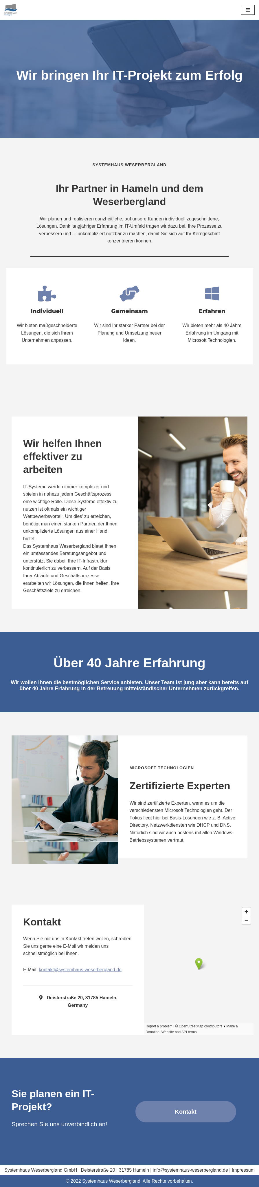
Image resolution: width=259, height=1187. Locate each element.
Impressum (243, 1170)
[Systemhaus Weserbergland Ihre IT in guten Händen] (10, 10)
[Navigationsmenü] (248, 10)
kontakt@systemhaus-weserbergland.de (80, 969)
